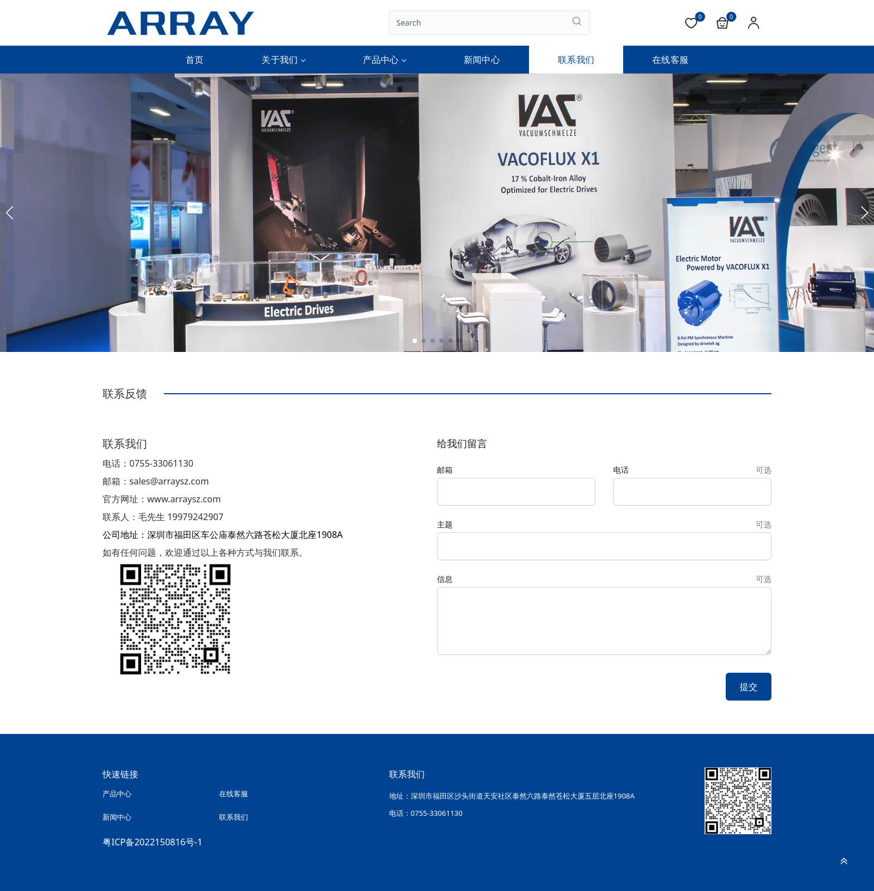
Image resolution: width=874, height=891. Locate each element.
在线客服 (670, 59)
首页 (195, 59)
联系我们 (576, 59)
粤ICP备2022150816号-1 (152, 838)
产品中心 (384, 59)
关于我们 (282, 59)
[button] (414, 341)
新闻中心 (482, 59)
